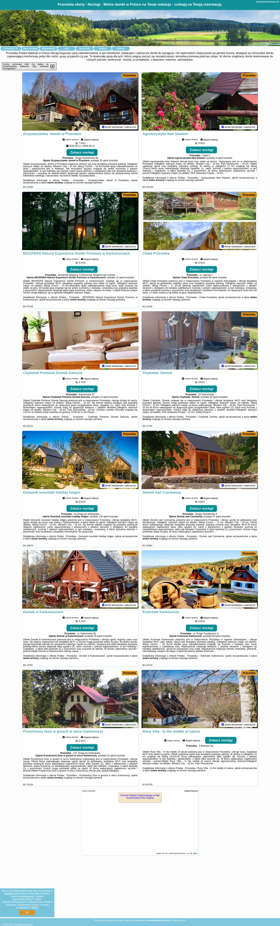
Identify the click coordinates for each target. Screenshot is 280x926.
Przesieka (129, 75)
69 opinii (213, 277)
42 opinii (111, 755)
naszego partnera (93, 182)
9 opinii (219, 158)
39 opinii (216, 636)
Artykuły (121, 48)
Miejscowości (48, 48)
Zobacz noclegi (82, 152)
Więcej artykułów (88, 791)
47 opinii (216, 516)
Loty (66, 48)
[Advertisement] (140, 889)
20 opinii (214, 397)
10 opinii (120, 277)
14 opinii (104, 397)
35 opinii (104, 160)
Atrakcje (102, 48)
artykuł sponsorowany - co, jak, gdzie (183, 853)
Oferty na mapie (30, 48)
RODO (34, 907)
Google (8, 893)
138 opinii (104, 516)
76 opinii (98, 636)
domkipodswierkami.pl (267, 1)
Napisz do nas (179, 920)
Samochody (84, 48)
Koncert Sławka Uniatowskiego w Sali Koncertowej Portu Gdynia (140, 796)
